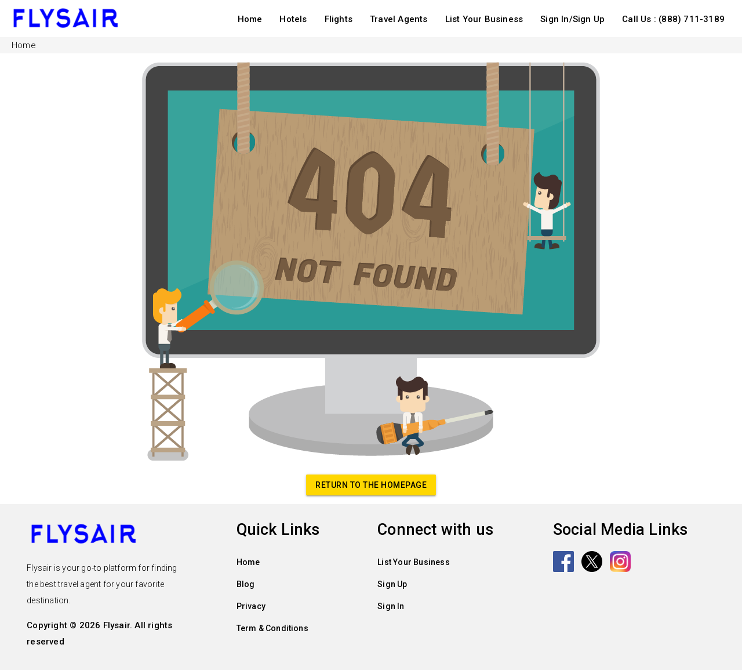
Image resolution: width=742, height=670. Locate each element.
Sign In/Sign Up (572, 19)
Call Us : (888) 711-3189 (673, 19)
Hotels (293, 19)
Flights (338, 19)
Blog (246, 584)
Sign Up (392, 584)
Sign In (390, 606)
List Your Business (484, 19)
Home (250, 19)
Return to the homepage (371, 485)
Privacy (251, 606)
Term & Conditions (272, 628)
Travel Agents (399, 19)
